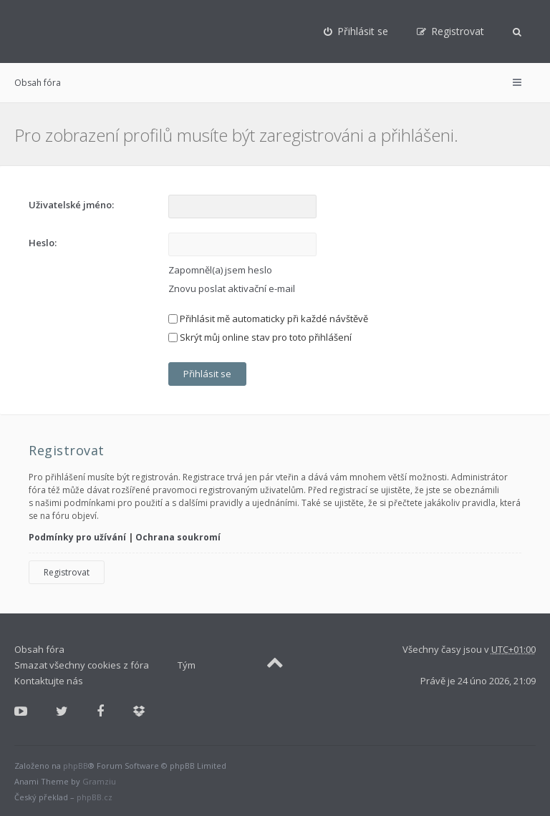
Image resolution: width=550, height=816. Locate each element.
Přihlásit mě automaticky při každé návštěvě (268, 318)
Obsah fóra (37, 83)
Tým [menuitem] (187, 665)
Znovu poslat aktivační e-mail (231, 288)
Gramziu (99, 781)
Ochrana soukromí (178, 537)
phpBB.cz (94, 797)
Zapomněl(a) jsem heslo (220, 269)
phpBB (75, 765)
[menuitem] (355, 31)
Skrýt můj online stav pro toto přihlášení (260, 337)
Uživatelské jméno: (71, 204)
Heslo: (43, 242)
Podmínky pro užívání (77, 537)
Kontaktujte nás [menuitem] (48, 680)
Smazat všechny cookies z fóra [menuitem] (81, 665)
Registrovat (67, 572)
